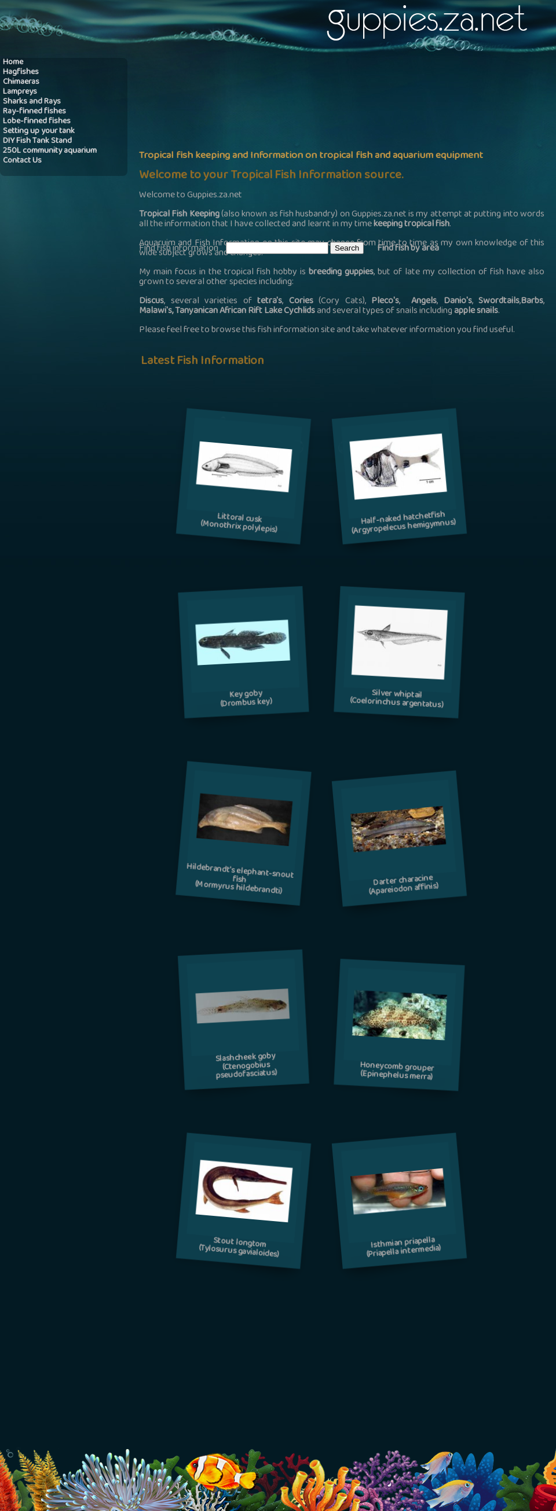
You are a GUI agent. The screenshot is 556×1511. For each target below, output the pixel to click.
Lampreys (20, 92)
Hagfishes (21, 72)
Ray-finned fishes (34, 112)
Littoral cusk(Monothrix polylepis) (239, 524)
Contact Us (22, 161)
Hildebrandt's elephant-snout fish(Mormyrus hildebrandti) (240, 879)
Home (13, 62)
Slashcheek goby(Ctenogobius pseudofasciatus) (246, 1067)
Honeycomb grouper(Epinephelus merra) (397, 1071)
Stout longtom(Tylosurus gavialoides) (239, 1248)
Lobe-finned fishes (37, 121)
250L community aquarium (50, 151)
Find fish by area (408, 249)
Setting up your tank (39, 131)
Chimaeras (21, 82)
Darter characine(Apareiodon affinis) (404, 885)
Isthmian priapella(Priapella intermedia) (403, 1248)
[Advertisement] (292, 148)
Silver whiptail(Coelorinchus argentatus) (396, 699)
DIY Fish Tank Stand (37, 141)
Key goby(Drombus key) (246, 699)
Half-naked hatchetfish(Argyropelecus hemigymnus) (404, 523)
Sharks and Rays (32, 102)
